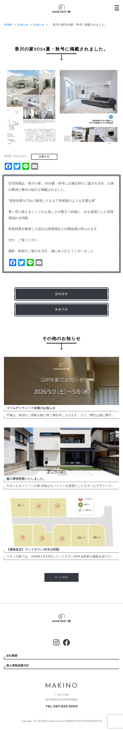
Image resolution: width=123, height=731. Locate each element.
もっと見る (61, 577)
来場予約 (61, 309)
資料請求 (61, 294)
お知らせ (44, 156)
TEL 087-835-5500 (62, 706)
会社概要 (12, 655)
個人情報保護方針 (17, 665)
